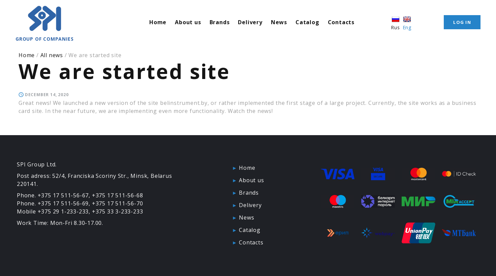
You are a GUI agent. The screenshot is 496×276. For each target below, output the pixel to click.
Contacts (341, 22)
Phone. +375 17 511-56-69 (53, 203)
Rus (395, 23)
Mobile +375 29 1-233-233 (53, 211)
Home (157, 22)
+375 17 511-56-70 (117, 203)
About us (188, 22)
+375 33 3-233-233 (117, 211)
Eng (407, 23)
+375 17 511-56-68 (117, 195)
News (279, 22)
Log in (462, 22)
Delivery (250, 22)
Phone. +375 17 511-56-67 (53, 195)
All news (51, 55)
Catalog (307, 22)
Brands (220, 22)
